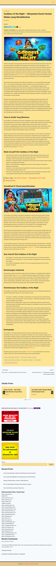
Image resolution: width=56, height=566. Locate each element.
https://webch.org (6, 501)
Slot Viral (18, 275)
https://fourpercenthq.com (8, 510)
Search (3, 462)
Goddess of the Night (23, 74)
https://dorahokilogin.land (8, 521)
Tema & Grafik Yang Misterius (10, 362)
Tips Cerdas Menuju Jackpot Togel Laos (13, 488)
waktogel (4, 550)
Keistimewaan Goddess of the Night (28, 357)
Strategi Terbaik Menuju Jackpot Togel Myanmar (15, 480)
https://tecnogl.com (7, 520)
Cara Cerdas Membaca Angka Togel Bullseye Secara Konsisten (19, 473)
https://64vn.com (6, 518)
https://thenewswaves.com (9, 512)
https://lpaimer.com (7, 499)
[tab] (25, 399)
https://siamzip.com (7, 494)
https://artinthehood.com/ (8, 536)
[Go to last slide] (4, 392)
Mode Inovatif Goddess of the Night (12, 360)
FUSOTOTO (4, 496)
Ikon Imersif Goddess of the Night (11, 357)
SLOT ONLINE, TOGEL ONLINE (30, 564)
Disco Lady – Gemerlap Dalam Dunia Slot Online (14, 371)
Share (19, 27)
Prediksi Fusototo (6, 503)
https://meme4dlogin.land (8, 507)
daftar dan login (13, 545)
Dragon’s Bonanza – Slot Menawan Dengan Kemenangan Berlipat (41, 372)
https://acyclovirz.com (7, 498)
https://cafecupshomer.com (9, 509)
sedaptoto (16, 554)
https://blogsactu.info (7, 531)
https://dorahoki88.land (8, 523)
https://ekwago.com (7, 516)
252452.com (31, 347)
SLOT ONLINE (6, 11)
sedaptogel (4, 554)
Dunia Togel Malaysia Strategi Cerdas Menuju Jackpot (17, 484)
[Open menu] (53, 2)
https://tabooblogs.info (8, 529)
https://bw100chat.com (8, 527)
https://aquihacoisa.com (8, 505)
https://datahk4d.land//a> (8, 534)
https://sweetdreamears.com (9, 533)
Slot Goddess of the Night (27, 360)
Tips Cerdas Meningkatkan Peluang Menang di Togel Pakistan (19, 477)
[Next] (52, 392)
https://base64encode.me (8, 514)
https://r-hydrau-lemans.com (9, 525)
